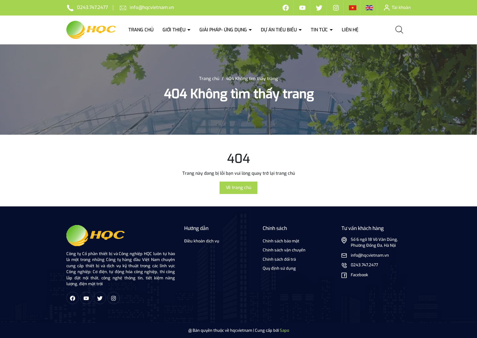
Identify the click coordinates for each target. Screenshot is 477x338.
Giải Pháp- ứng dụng (223, 30)
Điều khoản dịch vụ (201, 241)
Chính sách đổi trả (279, 259)
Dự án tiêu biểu (279, 30)
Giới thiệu (175, 30)
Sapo (284, 330)
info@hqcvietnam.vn (152, 7)
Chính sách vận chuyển (284, 250)
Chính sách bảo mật (281, 241)
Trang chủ (141, 30)
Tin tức (320, 30)
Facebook (359, 274)
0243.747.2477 (92, 7)
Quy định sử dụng (279, 268)
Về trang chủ (238, 188)
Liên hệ (350, 30)
